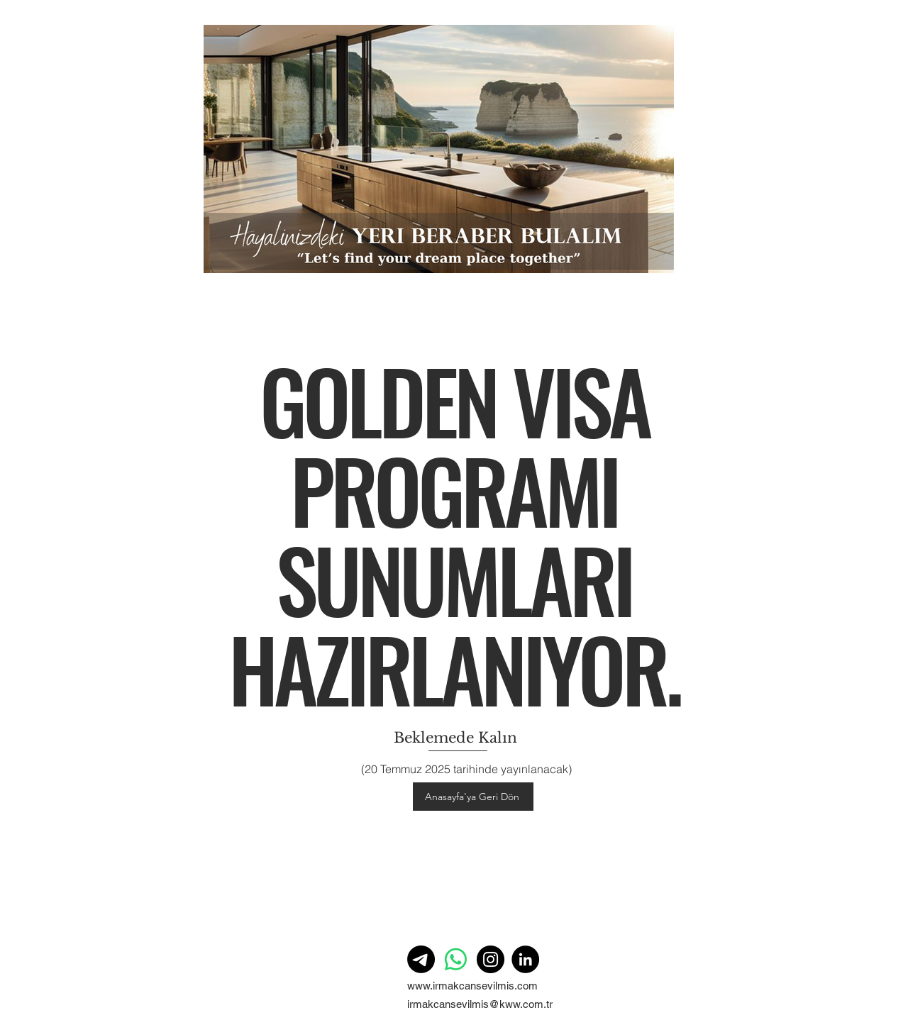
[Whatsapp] (456, 959)
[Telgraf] (421, 959)
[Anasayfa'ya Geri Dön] (473, 796)
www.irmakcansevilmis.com (472, 986)
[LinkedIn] (525, 959)
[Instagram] (490, 959)
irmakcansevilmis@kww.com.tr (480, 1004)
